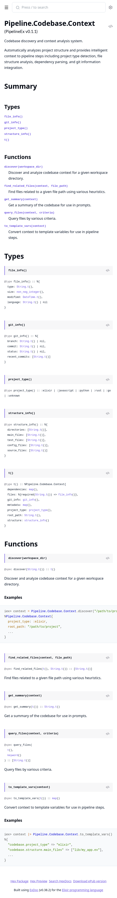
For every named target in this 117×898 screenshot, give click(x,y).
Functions (17, 157)
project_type (38, 510)
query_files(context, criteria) (29, 212)
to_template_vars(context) (25, 226)
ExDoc (34, 890)
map (31, 489)
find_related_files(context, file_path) (36, 186)
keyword (12, 755)
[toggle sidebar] (5, 6)
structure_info (35, 520)
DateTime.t (30, 297)
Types (12, 106)
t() (6, 140)
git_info (29, 499)
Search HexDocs (60, 881)
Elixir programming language (82, 890)
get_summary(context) (21, 199)
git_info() (12, 122)
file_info (65, 494)
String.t (23, 286)
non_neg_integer (28, 292)
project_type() (16, 128)
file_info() (13, 116)
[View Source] (107, 270)
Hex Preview (38, 881)
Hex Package (19, 881)
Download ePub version (89, 881)
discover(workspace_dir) (23, 166)
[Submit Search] (17, 8)
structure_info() (17, 134)
